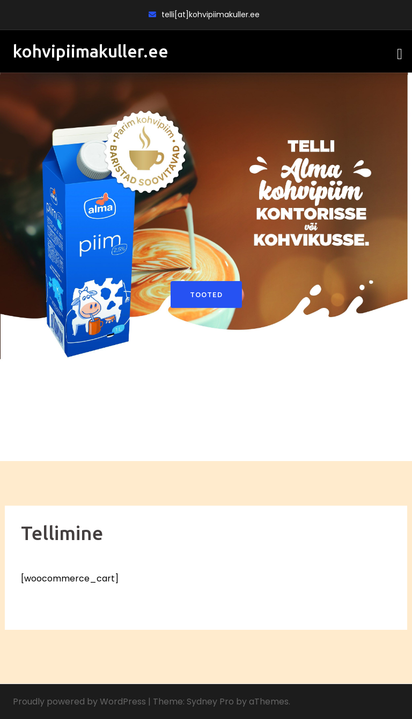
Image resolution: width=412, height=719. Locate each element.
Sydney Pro (210, 701)
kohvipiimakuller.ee (90, 51)
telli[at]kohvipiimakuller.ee (210, 14)
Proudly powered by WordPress (79, 701)
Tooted (206, 294)
